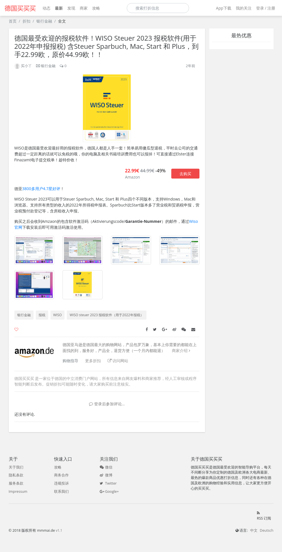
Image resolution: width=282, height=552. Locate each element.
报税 (42, 315)
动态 (46, 8)
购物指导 (70, 360)
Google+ (109, 491)
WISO (57, 315)
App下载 (223, 8)
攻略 (96, 8)
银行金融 (44, 21)
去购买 (185, 173)
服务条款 (16, 483)
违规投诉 (61, 483)
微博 (106, 475)
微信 (106, 467)
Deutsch (266, 530)
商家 (84, 8)
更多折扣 (93, 360)
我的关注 (244, 8)
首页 (13, 21)
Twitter (108, 483)
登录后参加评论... (107, 403)
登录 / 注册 (265, 8)
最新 (59, 8)
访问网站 (118, 360)
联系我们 (61, 491)
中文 (253, 530)
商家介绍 (180, 350)
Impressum (18, 491)
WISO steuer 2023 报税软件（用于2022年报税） (106, 315)
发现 (71, 8)
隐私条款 (16, 475)
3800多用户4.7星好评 (41, 188)
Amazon (132, 177)
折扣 (26, 21)
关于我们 (16, 467)
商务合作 (61, 475)
